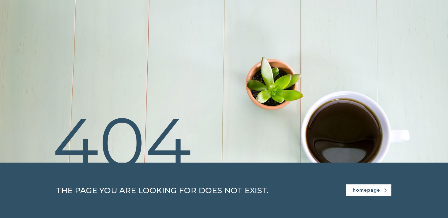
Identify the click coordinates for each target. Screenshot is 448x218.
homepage (370, 190)
